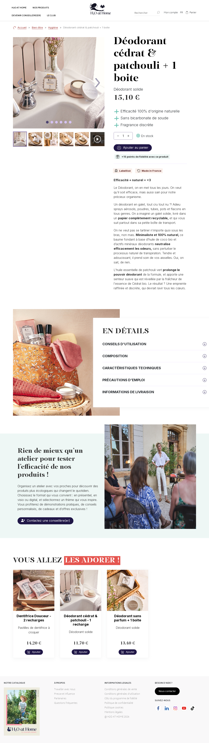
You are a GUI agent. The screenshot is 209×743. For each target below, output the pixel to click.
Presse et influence (64, 694)
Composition (115, 356)
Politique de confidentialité (118, 703)
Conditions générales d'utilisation (122, 694)
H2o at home (19, 8)
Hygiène (53, 27)
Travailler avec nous (64, 690)
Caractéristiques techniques (131, 368)
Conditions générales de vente (120, 690)
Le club (51, 16)
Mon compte (171, 13)
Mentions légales (113, 712)
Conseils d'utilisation (124, 344)
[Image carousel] (47, 122)
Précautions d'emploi (123, 380)
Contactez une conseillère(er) (45, 520)
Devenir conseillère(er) (26, 16)
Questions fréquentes (65, 703)
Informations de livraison (128, 392)
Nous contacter (167, 692)
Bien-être (37, 27)
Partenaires (60, 699)
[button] (20, 139)
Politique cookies (113, 708)
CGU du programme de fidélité (120, 699)
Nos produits (41, 8)
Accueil (22, 27)
